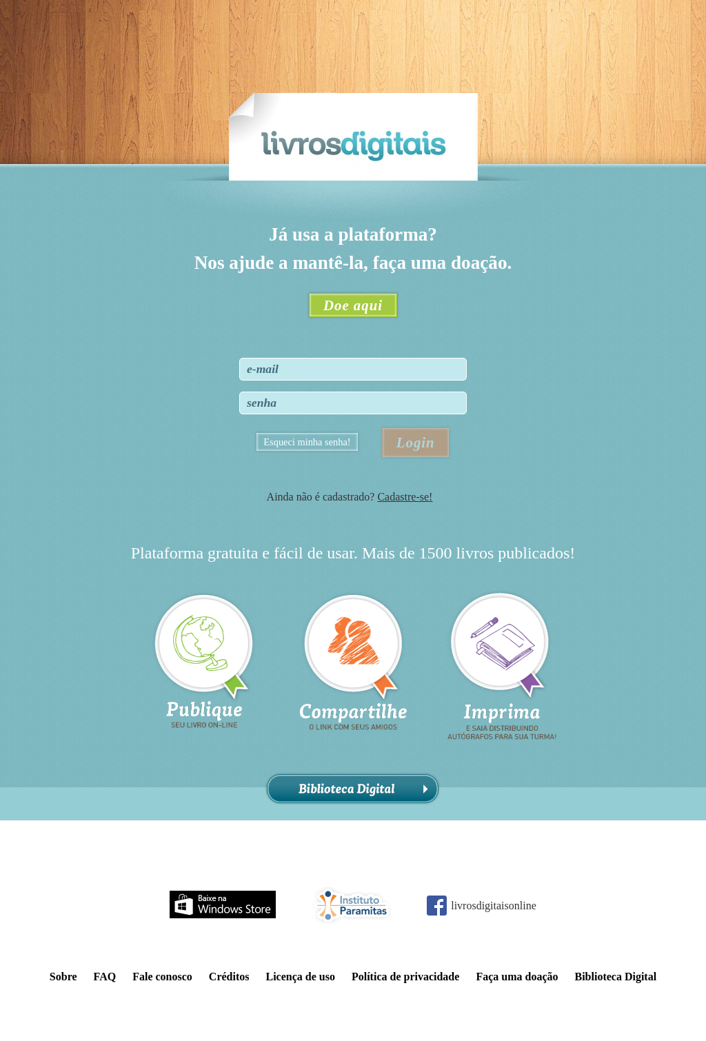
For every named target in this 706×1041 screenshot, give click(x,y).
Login (415, 442)
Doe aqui (353, 305)
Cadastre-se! (404, 497)
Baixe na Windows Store (223, 904)
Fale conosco (162, 976)
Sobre (63, 976)
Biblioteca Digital (353, 789)
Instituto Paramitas (351, 905)
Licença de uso (299, 976)
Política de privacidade (405, 976)
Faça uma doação (517, 976)
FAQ (105, 976)
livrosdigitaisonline (493, 905)
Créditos (229, 976)
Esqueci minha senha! (306, 441)
